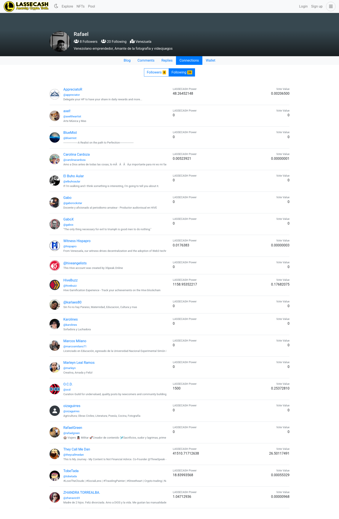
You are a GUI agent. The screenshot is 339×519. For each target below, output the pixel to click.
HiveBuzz (70, 280)
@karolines (70, 324)
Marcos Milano (74, 341)
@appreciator (71, 94)
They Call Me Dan (76, 449)
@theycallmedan (73, 454)
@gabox (68, 224)
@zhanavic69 (71, 498)
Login (303, 6)
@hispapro (70, 246)
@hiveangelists (75, 263)
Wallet (210, 60)
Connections (189, 60)
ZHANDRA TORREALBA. (81, 492)
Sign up (317, 6)
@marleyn (69, 368)
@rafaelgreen (71, 433)
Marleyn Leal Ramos (78, 363)
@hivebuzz (70, 285)
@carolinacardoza (74, 159)
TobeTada (70, 471)
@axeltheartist (72, 116)
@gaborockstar (72, 203)
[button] (330, 6)
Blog (127, 60)
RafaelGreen (72, 428)
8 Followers (86, 42)
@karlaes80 (72, 302)
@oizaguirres (71, 411)
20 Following (113, 42)
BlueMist (70, 133)
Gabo (67, 198)
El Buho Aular (73, 176)
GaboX (68, 219)
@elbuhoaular (71, 181)
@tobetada (70, 476)
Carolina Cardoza (76, 154)
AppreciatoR (72, 89)
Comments (146, 60)
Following (181, 72)
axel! (66, 111)
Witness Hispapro (77, 241)
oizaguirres (71, 406)
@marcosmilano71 (75, 346)
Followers (156, 72)
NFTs (81, 6)
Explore (67, 6)
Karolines (70, 319)
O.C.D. (68, 384)
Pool (91, 6)
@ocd (66, 389)
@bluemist (70, 138)
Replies (167, 60)
